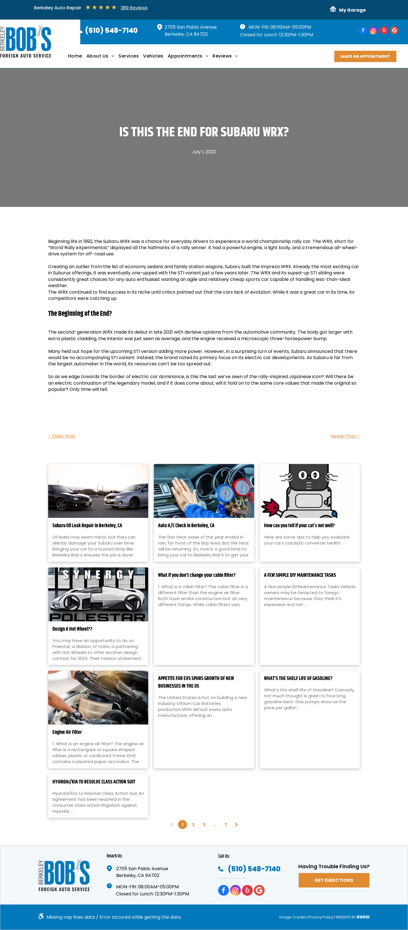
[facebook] (363, 31)
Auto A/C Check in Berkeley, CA (186, 526)
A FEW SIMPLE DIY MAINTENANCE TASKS (300, 575)
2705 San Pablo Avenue (191, 27)
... (214, 824)
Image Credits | (293, 917)
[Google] (394, 31)
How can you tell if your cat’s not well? (299, 526)
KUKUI (363, 917)
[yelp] (384, 31)
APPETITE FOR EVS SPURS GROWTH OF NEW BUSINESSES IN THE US (196, 682)
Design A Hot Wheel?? (72, 629)
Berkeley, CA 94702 (186, 34)
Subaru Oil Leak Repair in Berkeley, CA (87, 526)
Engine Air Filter (67, 732)
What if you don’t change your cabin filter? (197, 575)
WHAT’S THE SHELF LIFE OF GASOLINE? (298, 679)
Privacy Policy (320, 917)
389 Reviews (134, 8)
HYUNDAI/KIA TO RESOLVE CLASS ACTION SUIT (93, 782)
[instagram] (373, 31)
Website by (346, 917)
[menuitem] (77, 58)
